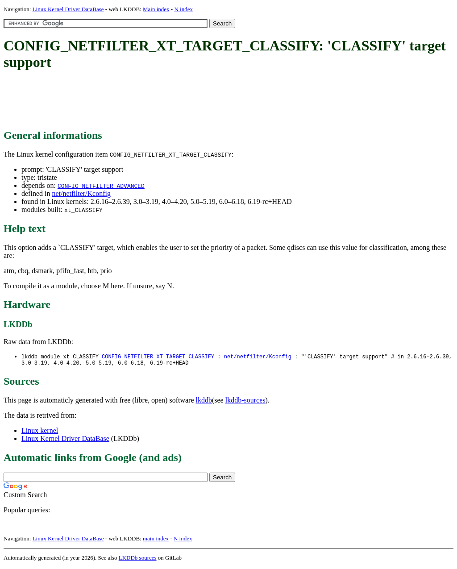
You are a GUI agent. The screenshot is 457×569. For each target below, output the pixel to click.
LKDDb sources (138, 559)
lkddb (204, 402)
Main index (156, 9)
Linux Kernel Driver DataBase (68, 9)
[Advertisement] (166, 100)
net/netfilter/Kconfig (81, 193)
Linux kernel (39, 432)
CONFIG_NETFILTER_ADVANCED (101, 186)
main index (156, 540)
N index (183, 9)
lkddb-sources (245, 402)
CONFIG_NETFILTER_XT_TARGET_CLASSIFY (158, 357)
